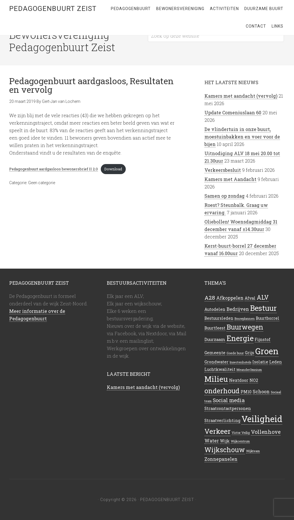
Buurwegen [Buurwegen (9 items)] (245, 327)
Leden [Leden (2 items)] (275, 362)
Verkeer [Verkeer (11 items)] (217, 431)
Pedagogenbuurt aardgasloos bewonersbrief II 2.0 (53, 169)
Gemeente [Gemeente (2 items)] (214, 352)
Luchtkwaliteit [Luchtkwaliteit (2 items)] (219, 369)
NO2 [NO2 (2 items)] (253, 380)
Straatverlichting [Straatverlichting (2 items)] (222, 420)
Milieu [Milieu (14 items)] (216, 379)
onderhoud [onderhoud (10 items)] (221, 390)
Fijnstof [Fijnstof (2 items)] (262, 339)
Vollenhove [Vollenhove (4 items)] (266, 431)
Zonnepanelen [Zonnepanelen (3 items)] (220, 459)
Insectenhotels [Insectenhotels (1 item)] (240, 362)
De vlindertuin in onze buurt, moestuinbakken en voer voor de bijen (242, 136)
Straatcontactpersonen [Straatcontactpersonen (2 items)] (227, 408)
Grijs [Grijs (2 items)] (249, 352)
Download (113, 169)
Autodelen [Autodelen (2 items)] (214, 309)
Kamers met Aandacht (230, 179)
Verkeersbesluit (222, 170)
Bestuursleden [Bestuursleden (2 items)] (218, 318)
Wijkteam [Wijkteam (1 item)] (253, 451)
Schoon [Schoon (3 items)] (261, 391)
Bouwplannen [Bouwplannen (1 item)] (245, 319)
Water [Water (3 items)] (211, 441)
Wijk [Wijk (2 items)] (225, 441)
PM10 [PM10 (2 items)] (246, 391)
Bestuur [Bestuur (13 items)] (263, 308)
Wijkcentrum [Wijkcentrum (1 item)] (240, 441)
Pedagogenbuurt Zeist (52, 9)
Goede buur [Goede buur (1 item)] (235, 353)
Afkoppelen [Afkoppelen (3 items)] (229, 298)
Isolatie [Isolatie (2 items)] (260, 362)
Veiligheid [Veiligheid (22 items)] (261, 418)
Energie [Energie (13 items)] (240, 338)
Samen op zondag (224, 196)
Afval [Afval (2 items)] (250, 298)
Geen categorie (41, 182)
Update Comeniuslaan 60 (232, 112)
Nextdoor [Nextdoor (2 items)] (238, 380)
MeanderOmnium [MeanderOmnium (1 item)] (249, 370)
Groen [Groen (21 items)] (266, 351)
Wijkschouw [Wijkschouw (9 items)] (224, 449)
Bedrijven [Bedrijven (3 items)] (238, 309)
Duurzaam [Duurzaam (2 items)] (214, 339)
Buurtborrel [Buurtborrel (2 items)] (267, 318)
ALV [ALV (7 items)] (263, 297)
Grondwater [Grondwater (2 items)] (216, 362)
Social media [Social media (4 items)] (229, 400)
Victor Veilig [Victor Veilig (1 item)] (241, 433)
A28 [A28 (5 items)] (209, 297)
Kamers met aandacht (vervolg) (240, 96)
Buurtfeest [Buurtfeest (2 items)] (214, 328)
